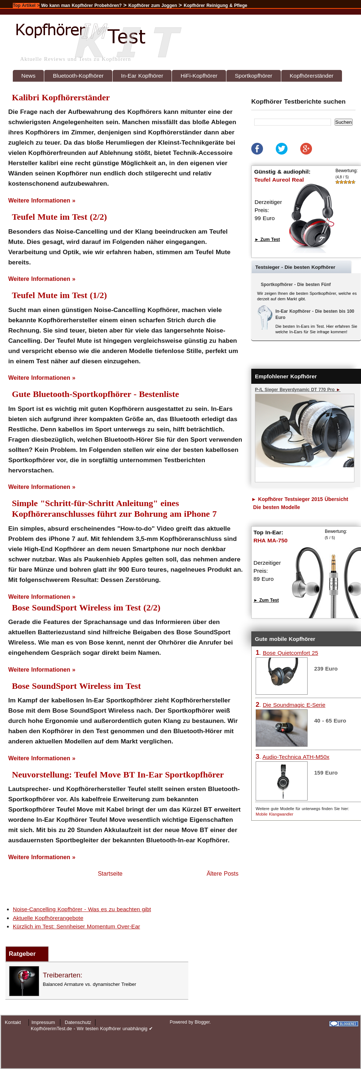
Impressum (43, 1022)
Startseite (110, 874)
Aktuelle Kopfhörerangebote (48, 918)
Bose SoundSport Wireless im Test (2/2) (86, 607)
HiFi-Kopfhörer (199, 76)
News (28, 76)
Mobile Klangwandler (274, 814)
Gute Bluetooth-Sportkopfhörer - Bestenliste (95, 394)
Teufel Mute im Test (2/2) (59, 217)
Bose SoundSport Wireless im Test (76, 686)
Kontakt (13, 1022)
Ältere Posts (222, 874)
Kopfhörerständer (312, 76)
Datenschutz (78, 1022)
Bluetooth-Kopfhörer (78, 76)
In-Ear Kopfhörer (142, 76)
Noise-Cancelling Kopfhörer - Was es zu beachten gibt (82, 909)
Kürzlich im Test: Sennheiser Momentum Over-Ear (76, 926)
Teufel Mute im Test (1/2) (59, 295)
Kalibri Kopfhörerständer (61, 97)
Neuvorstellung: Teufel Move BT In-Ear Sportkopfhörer (118, 774)
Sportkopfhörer (253, 76)
